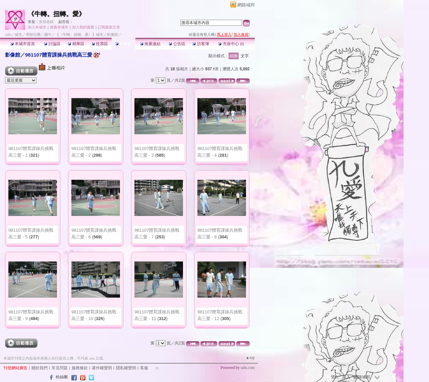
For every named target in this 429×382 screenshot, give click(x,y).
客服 (144, 368)
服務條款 (80, 368)
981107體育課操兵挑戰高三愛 (58, 55)
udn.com (248, 367)
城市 (18, 34)
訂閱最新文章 (109, 27)
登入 (335, 377)
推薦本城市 (59, 27)
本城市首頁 (22, 44)
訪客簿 (200, 44)
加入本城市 (37, 27)
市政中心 (231, 44)
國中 (48, 34)
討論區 (52, 44)
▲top (250, 357)
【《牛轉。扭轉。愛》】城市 (79, 34)
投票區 (99, 44)
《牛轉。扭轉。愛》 (56, 13)
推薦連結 (150, 44)
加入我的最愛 (83, 27)
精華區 (76, 44)
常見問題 (60, 368)
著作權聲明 (102, 368)
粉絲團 (62, 377)
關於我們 (40, 368)
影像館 (123, 44)
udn (8, 34)
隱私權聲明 (126, 368)
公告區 (177, 44)
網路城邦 (246, 4)
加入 (346, 377)
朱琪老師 (46, 22)
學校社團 (33, 34)
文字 (245, 56)
